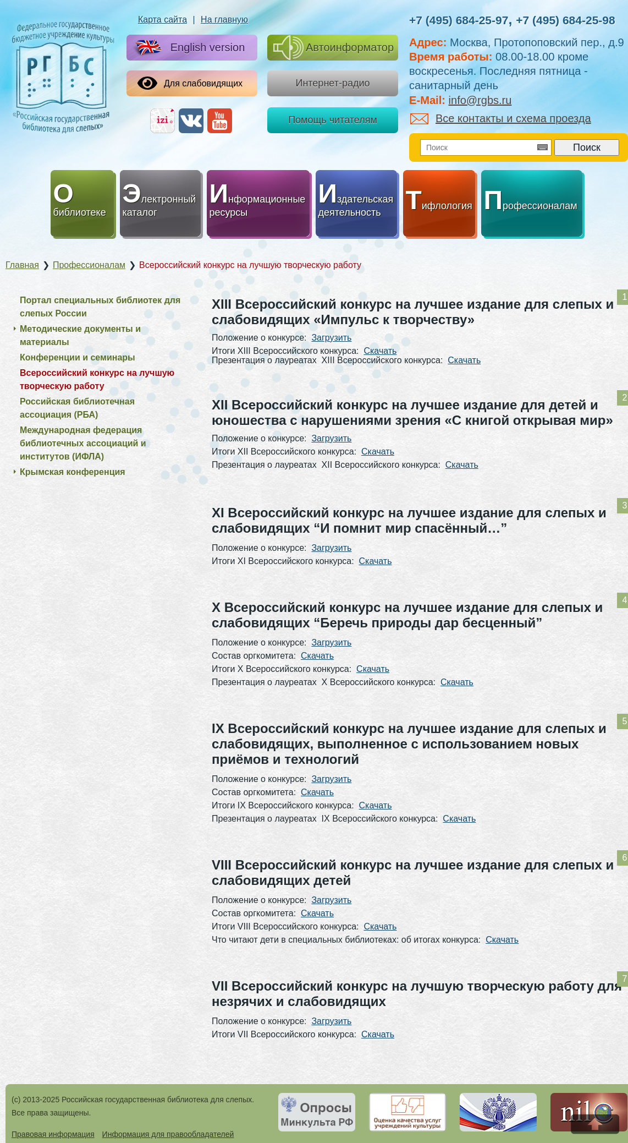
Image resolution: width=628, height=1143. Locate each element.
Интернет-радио (332, 83)
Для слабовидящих (190, 83)
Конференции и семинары (77, 357)
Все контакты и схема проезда (500, 118)
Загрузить (331, 337)
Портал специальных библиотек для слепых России (100, 307)
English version (188, 48)
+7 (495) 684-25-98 (565, 20)
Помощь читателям (332, 119)
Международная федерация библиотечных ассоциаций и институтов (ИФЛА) (83, 443)
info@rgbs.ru (480, 100)
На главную (224, 19)
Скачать (379, 351)
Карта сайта (162, 19)
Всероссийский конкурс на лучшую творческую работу (97, 379)
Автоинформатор (333, 47)
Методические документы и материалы (80, 335)
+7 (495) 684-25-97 (458, 20)
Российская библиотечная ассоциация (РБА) (77, 408)
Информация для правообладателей (168, 1134)
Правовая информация (53, 1134)
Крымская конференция (72, 472)
